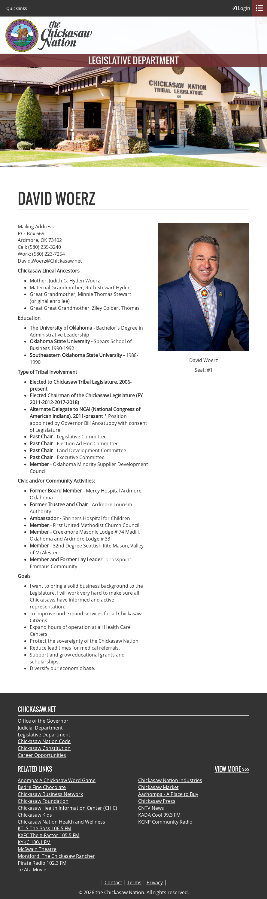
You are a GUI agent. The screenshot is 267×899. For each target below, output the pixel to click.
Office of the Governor (43, 721)
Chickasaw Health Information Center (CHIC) (67, 808)
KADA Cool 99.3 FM (159, 815)
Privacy (155, 882)
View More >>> (232, 769)
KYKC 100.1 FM (34, 842)
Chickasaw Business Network (50, 794)
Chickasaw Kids (35, 815)
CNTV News (151, 808)
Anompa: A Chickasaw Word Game (57, 780)
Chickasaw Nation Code (44, 741)
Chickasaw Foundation (43, 801)
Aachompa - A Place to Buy (168, 794)
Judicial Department (40, 727)
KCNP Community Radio (165, 821)
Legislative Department (44, 734)
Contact (113, 882)
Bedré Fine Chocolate (42, 787)
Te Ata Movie (32, 869)
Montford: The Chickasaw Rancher (56, 856)
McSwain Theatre (37, 849)
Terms (134, 882)
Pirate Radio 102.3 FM (42, 863)
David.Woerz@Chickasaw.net (50, 261)
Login (241, 8)
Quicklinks (16, 8)
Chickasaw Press (156, 801)
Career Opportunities (42, 755)
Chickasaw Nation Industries (170, 780)
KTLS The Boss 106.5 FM (44, 828)
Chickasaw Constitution (44, 748)
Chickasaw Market (158, 787)
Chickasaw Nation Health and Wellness (61, 821)
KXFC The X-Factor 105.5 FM (48, 835)
